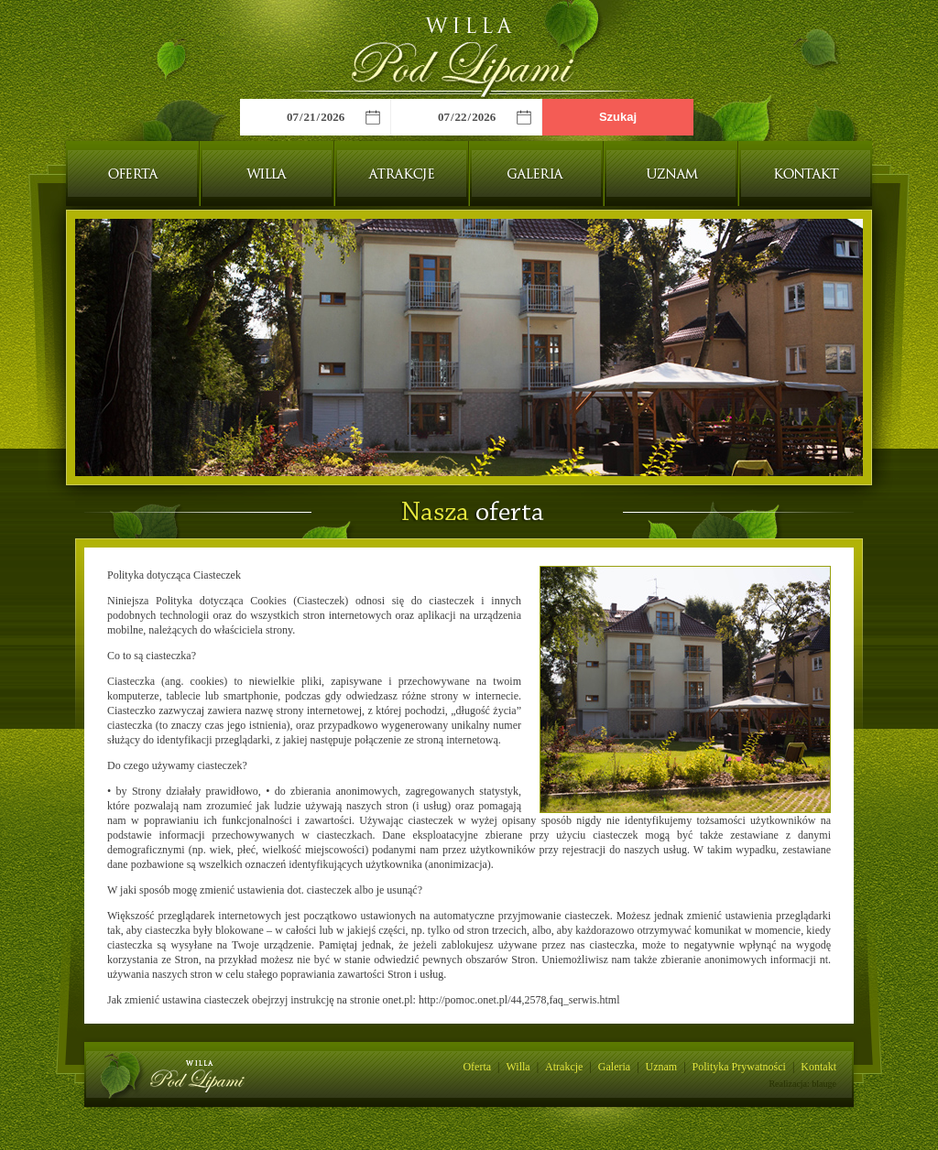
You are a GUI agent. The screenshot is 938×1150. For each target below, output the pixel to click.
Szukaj (618, 117)
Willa (267, 173)
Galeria (536, 173)
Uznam (671, 173)
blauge (824, 1084)
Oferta (132, 173)
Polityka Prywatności (739, 1066)
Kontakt (805, 173)
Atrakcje (401, 173)
